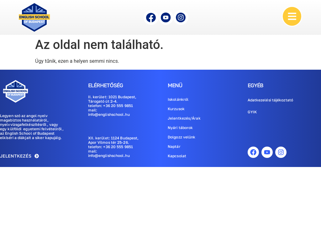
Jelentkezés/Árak (184, 118)
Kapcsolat (177, 155)
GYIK (252, 112)
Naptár (174, 146)
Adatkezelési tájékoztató (270, 100)
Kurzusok (176, 108)
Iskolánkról (178, 99)
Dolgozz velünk (181, 137)
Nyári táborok (180, 127)
